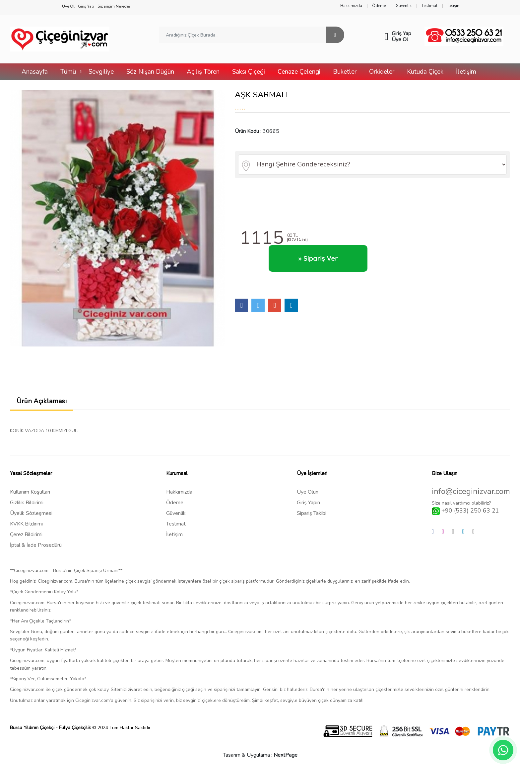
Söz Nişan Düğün (150, 71)
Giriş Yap (401, 34)
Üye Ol (400, 40)
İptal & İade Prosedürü (36, 545)
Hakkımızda (179, 492)
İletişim (466, 71)
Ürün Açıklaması (42, 401)
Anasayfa (35, 71)
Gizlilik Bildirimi (26, 502)
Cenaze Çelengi (299, 71)
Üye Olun (307, 492)
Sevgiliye (101, 71)
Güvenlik (176, 513)
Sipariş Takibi (311, 513)
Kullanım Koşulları (30, 492)
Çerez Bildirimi (26, 534)
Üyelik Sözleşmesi (31, 513)
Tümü (68, 71)
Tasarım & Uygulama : (260, 755)
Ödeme (174, 502)
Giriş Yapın (308, 502)
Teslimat (176, 524)
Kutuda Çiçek (425, 71)
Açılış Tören (203, 71)
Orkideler (381, 71)
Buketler (345, 71)
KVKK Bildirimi (26, 524)
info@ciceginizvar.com (471, 491)
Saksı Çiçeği (248, 71)
